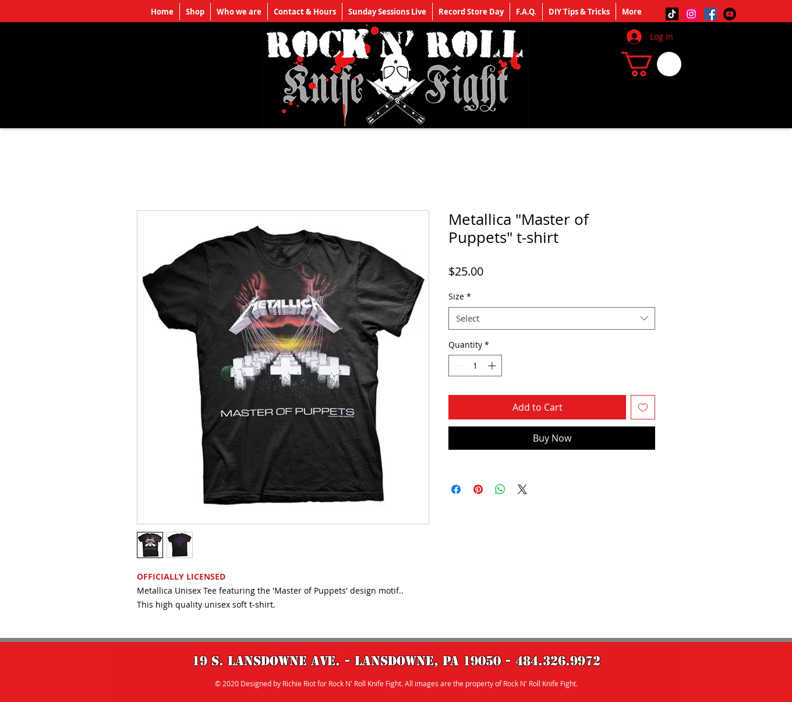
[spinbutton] (475, 365)
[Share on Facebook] (456, 489)
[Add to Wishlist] (643, 407)
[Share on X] (522, 489)
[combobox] (551, 318)
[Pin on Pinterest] (478, 489)
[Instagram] (691, 14)
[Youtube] (729, 14)
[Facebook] (710, 14)
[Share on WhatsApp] (500, 489)
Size (459, 296)
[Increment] (493, 365)
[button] (651, 64)
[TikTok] (672, 14)
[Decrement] (457, 365)
